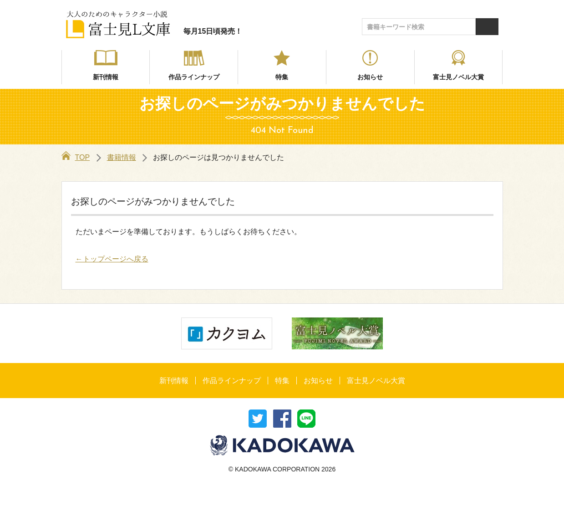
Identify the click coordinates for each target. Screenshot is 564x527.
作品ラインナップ (193, 77)
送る (306, 418)
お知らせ (370, 77)
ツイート (258, 418)
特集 (281, 77)
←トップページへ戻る (112, 259)
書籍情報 (121, 157)
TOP (75, 157)
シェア (282, 418)
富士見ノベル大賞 (458, 77)
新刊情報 (105, 77)
